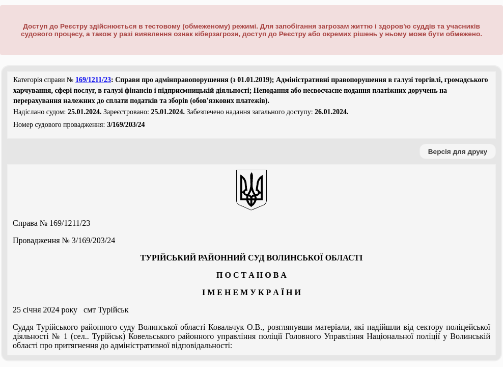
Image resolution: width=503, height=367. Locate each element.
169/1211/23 (93, 80)
